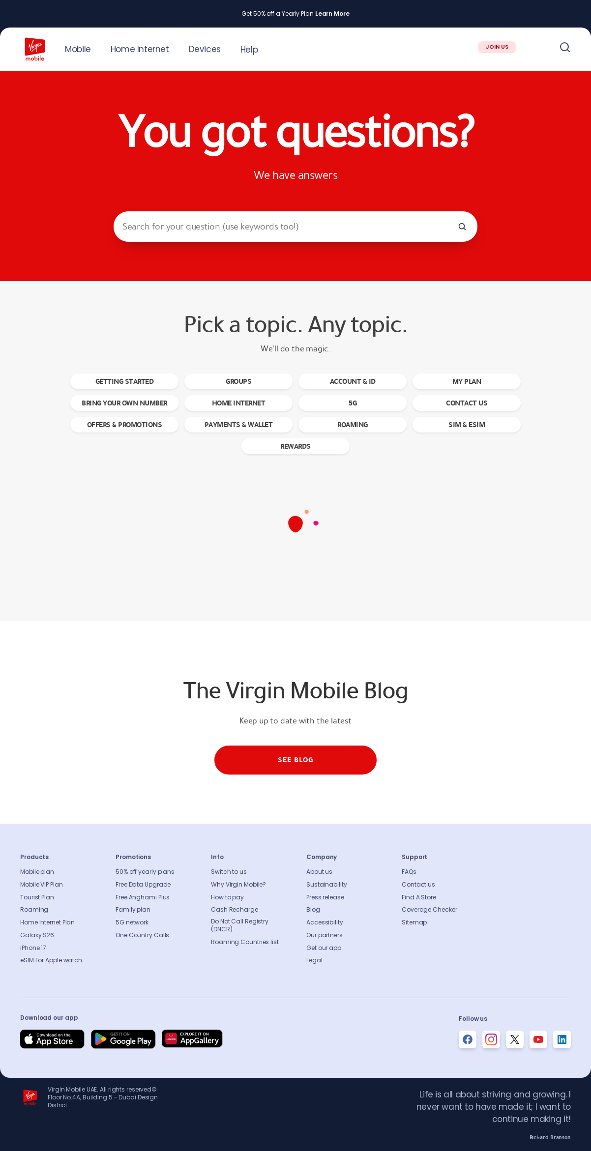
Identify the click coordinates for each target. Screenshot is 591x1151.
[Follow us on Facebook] (467, 1039)
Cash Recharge (234, 910)
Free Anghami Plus (143, 897)
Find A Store (419, 897)
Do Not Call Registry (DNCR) (239, 925)
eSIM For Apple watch (51, 960)
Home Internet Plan (47, 922)
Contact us (418, 885)
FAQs (409, 872)
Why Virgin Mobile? (238, 885)
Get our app (323, 948)
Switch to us (229, 872)
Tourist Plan (37, 897)
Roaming (34, 910)
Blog (313, 910)
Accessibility (324, 922)
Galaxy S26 (37, 935)
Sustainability (326, 885)
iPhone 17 (33, 948)
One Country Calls (142, 935)
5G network (132, 922)
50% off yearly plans (145, 872)
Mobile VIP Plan (41, 885)
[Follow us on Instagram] (491, 1039)
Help (249, 50)
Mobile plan (37, 872)
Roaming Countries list (245, 942)
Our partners (324, 935)
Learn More (332, 14)
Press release (325, 897)
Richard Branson (550, 1138)
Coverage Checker (429, 910)
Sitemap (414, 922)
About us (319, 872)
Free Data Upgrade (143, 885)
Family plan (133, 910)
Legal (314, 960)
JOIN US (497, 47)
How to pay (227, 897)
